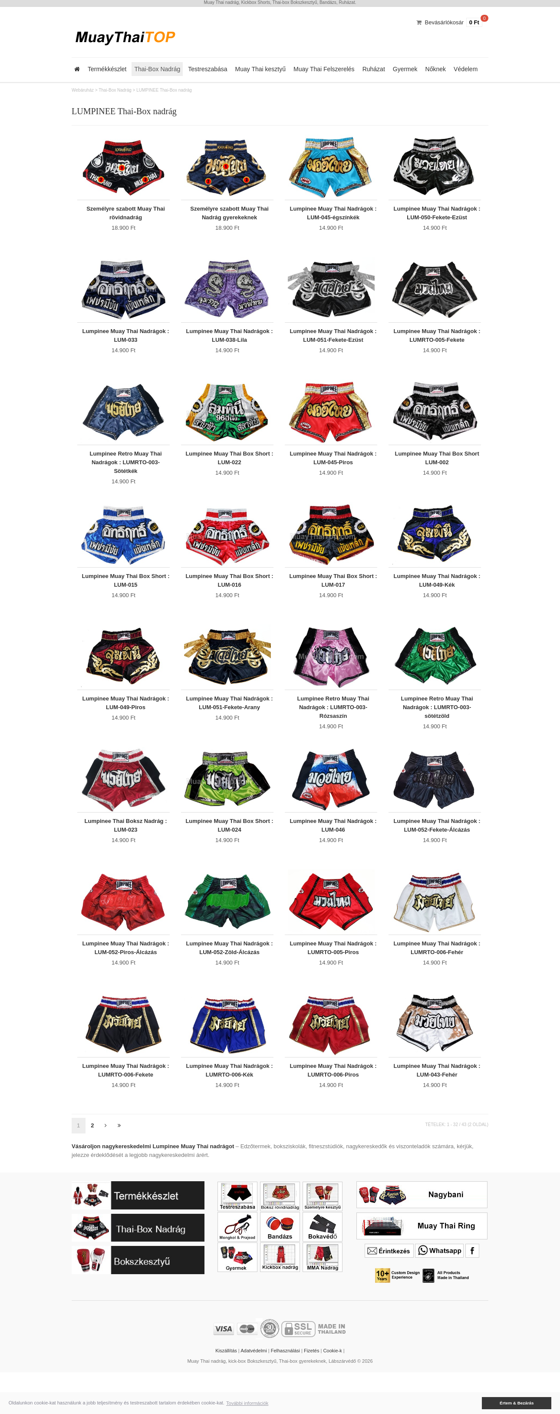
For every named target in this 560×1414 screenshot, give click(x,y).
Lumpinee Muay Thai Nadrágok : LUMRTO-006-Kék (229, 1109)
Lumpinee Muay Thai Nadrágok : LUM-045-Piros (333, 471)
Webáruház (83, 90)
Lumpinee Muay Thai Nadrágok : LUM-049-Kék (437, 598)
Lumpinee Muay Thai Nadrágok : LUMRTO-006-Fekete (125, 1109)
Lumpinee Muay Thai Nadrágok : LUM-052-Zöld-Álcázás (229, 981)
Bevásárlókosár (444, 22)
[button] (475, 1403)
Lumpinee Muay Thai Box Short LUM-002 (437, 471)
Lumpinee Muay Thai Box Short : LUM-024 (229, 854)
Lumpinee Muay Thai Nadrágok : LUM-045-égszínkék (333, 215)
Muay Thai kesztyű (260, 69)
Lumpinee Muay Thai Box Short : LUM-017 (333, 598)
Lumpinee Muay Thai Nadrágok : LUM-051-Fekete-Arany (229, 726)
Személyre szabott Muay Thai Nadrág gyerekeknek (229, 215)
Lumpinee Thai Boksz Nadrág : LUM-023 (126, 854)
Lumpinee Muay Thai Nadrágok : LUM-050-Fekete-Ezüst (437, 215)
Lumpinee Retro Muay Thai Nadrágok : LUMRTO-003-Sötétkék (125, 475)
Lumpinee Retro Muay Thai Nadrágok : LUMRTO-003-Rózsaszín (333, 731)
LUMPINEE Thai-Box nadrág (164, 90)
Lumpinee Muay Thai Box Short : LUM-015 (125, 598)
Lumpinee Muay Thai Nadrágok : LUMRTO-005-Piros (333, 981)
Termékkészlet (107, 69)
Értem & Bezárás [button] (517, 1403)
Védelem (466, 69)
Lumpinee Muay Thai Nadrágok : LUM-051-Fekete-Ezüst (333, 343)
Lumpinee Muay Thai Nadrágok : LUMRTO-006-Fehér (437, 981)
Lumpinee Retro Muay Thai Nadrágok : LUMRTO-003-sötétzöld (437, 731)
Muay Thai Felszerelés (324, 69)
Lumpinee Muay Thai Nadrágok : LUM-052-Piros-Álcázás (125, 981)
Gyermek (405, 69)
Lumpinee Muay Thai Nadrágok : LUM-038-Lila (229, 343)
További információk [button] (247, 1403)
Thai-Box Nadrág (157, 69)
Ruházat (373, 69)
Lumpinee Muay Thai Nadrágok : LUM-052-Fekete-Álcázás (437, 854)
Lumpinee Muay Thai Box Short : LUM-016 (229, 598)
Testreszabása (207, 69)
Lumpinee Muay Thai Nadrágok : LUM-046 (333, 854)
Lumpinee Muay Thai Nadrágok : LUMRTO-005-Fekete (437, 343)
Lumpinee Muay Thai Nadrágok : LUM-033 (125, 343)
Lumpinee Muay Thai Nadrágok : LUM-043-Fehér (437, 1109)
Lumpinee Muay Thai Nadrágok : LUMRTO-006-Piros (333, 1109)
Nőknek (435, 69)
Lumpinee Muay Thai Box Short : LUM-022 (229, 471)
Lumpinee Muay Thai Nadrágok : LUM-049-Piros (125, 726)
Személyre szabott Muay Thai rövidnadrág (125, 215)
